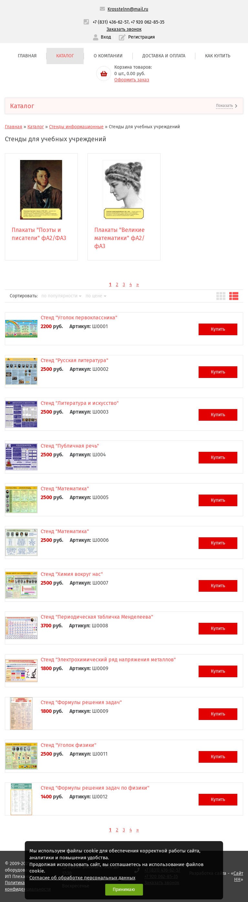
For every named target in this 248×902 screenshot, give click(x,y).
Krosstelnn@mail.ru (128, 9)
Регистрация (137, 37)
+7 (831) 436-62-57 (111, 22)
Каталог (65, 56)
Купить (218, 329)
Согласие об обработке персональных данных (82, 878)
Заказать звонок (124, 29)
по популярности (61, 296)
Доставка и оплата (163, 56)
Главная (27, 56)
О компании (108, 56)
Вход (102, 37)
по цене (96, 296)
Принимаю (124, 889)
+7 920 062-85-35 (147, 22)
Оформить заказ (131, 80)
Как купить (217, 56)
